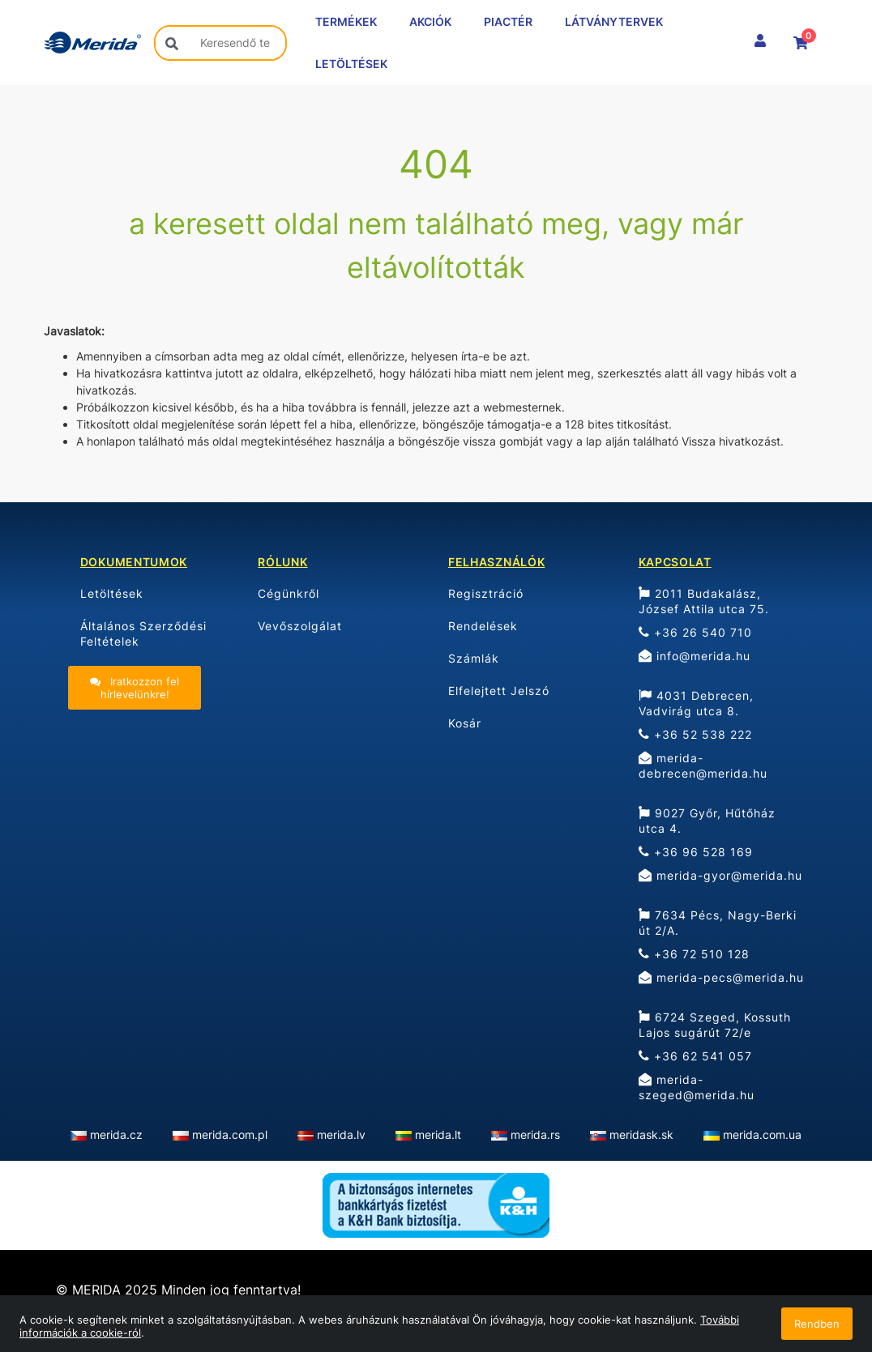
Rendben (817, 1323)
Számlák (473, 658)
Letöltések (111, 593)
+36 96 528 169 (696, 852)
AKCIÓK (430, 21)
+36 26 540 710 (695, 632)
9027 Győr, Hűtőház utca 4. (707, 820)
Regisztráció (486, 593)
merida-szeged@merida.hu (696, 1087)
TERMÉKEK (346, 21)
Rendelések (483, 626)
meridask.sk (641, 1134)
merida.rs (535, 1134)
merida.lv (341, 1134)
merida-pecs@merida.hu (721, 977)
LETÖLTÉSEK (351, 63)
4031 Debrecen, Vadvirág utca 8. (696, 703)
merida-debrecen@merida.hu (703, 765)
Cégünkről (288, 593)
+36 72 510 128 (694, 954)
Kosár (464, 723)
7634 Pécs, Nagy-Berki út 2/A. (718, 922)
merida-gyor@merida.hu (720, 875)
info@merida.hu (694, 656)
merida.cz (116, 1134)
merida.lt (438, 1134)
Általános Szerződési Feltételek (143, 633)
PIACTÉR (508, 21)
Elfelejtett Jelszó (498, 690)
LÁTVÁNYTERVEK (614, 21)
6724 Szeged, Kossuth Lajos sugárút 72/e (715, 1024)
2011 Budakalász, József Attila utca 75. (704, 601)
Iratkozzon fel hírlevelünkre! (134, 688)
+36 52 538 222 (695, 734)
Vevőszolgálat (300, 626)
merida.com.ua (762, 1134)
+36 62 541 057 (695, 1056)
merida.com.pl (229, 1134)
